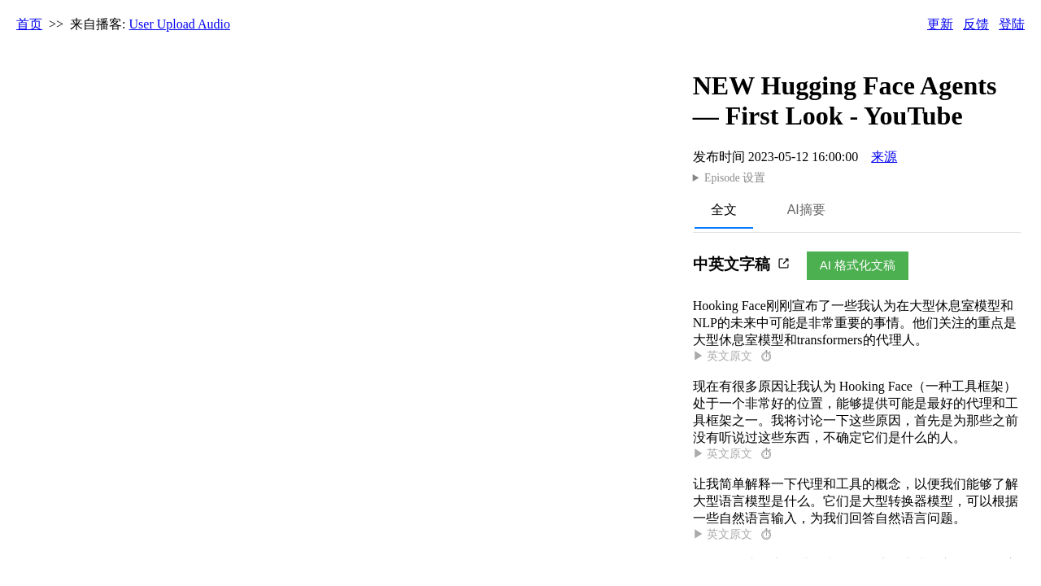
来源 (884, 157)
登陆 (1012, 24)
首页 (29, 24)
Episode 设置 (734, 178)
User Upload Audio (179, 24)
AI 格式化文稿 (857, 265)
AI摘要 (806, 209)
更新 (940, 24)
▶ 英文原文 (733, 356)
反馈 (976, 24)
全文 (724, 209)
